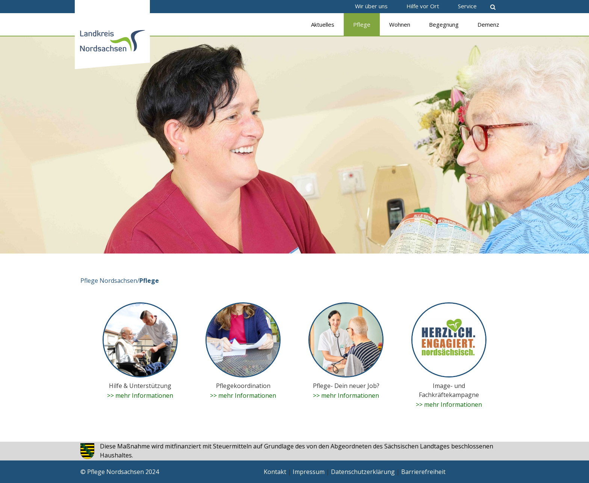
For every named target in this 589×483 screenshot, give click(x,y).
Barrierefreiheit (423, 472)
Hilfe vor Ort (422, 6)
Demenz (488, 24)
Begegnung (444, 24)
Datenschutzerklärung (363, 472)
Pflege (361, 24)
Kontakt (275, 472)
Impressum (309, 472)
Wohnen (399, 24)
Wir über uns (371, 6)
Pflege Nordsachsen (108, 280)
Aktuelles (322, 24)
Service (467, 6)
